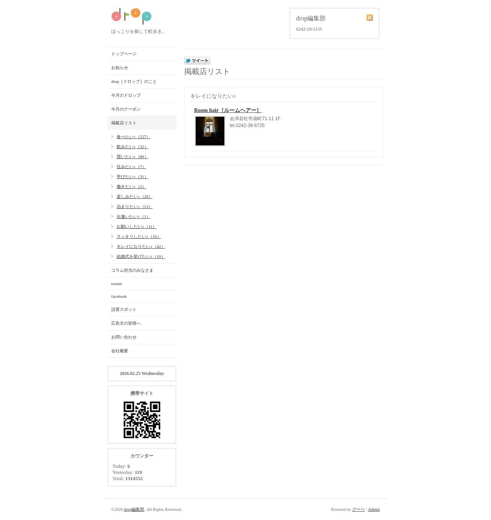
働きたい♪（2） (131, 186)
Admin (374, 509)
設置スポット (124, 309)
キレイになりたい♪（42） (141, 246)
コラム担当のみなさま (132, 270)
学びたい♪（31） (132, 176)
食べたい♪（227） (133, 136)
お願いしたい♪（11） (137, 226)
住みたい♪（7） (131, 166)
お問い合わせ (124, 337)
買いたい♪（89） (132, 156)
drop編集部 (134, 509)
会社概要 (119, 350)
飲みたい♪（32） (132, 146)
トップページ (124, 53)
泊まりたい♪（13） (135, 206)
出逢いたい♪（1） (133, 216)
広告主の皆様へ (126, 323)
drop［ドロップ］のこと (134, 81)
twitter (116, 283)
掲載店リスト (124, 123)
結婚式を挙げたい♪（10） (141, 256)
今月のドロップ (126, 95)
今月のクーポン (126, 109)
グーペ (358, 509)
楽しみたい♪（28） (135, 196)
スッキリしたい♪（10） (139, 236)
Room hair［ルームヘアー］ (228, 110)
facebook (119, 296)
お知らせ (119, 67)
